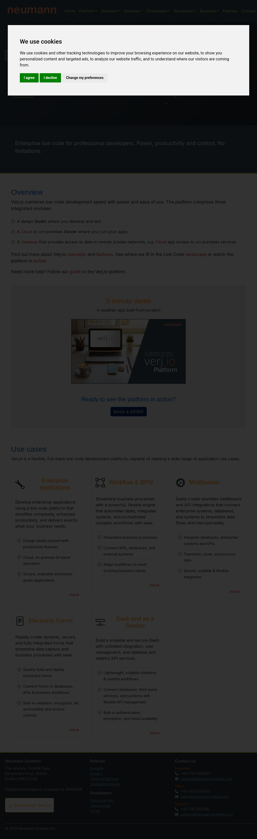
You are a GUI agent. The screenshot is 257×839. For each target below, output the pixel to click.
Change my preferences (84, 78)
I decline (50, 78)
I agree (29, 78)
